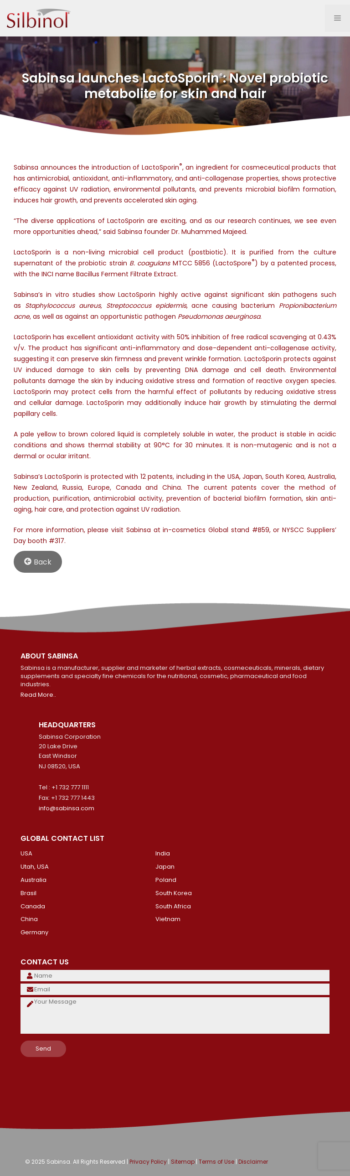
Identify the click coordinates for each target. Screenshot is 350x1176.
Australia (33, 880)
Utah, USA (35, 866)
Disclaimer (253, 1162)
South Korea (173, 893)
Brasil (28, 893)
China (29, 919)
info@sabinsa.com (66, 808)
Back (37, 561)
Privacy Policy (148, 1162)
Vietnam (167, 919)
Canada (33, 906)
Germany (34, 932)
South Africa (173, 906)
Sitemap (183, 1162)
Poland (165, 880)
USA (26, 853)
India (162, 853)
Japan (165, 866)
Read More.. (38, 694)
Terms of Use (216, 1162)
